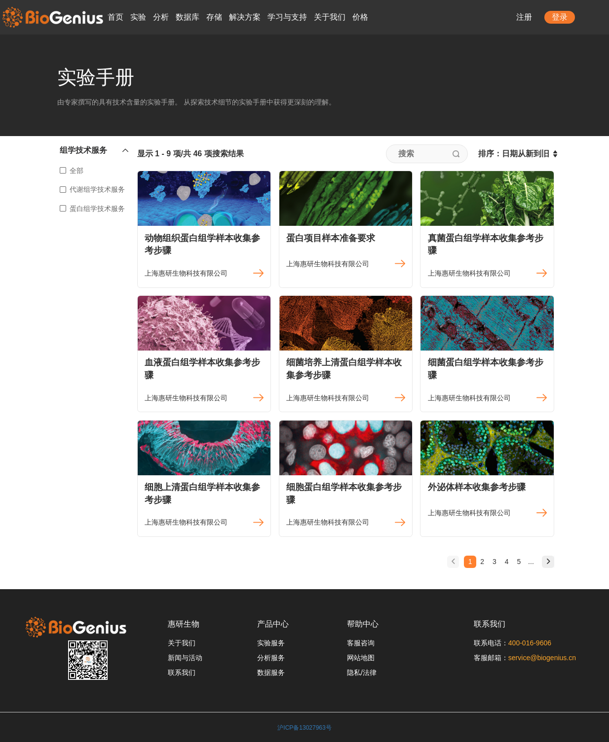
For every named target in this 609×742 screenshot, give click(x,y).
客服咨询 (361, 643)
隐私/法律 (362, 672)
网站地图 (361, 658)
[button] (94, 152)
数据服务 (271, 672)
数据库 (187, 17)
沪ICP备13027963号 (304, 727)
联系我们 (181, 672)
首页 (115, 17)
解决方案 (245, 17)
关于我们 (329, 17)
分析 (161, 17)
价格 (360, 17)
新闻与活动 (185, 658)
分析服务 (271, 658)
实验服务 (271, 643)
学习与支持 (287, 17)
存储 (214, 17)
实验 (138, 17)
